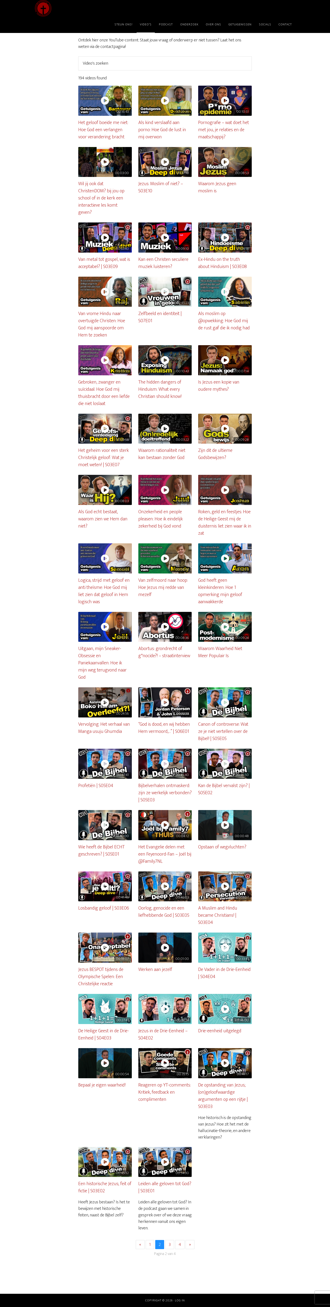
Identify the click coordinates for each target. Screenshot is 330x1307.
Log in (180, 1300)
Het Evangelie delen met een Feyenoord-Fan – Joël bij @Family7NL (164, 854)
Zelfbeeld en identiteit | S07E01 (160, 317)
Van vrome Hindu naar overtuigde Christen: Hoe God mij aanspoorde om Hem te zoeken (101, 324)
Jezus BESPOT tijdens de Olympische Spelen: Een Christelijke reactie (100, 977)
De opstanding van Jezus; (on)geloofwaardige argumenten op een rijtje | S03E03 (223, 1096)
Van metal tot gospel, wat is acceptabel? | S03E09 (104, 263)
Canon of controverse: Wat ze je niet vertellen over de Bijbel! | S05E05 (223, 731)
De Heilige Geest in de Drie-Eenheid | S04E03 (103, 1034)
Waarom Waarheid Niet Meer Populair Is (220, 652)
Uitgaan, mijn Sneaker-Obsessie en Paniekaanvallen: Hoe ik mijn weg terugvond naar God (102, 663)
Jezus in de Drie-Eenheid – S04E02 (163, 1034)
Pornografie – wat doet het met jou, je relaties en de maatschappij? (223, 130)
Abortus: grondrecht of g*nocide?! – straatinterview (164, 652)
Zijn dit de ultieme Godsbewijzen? (215, 454)
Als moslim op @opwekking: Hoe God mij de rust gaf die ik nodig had (224, 321)
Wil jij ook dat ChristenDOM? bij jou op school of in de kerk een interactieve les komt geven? (101, 198)
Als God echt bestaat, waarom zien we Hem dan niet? (102, 519)
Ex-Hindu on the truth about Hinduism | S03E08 (222, 263)
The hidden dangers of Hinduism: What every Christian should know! (159, 389)
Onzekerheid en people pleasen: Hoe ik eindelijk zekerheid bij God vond (160, 519)
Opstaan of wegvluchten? (222, 847)
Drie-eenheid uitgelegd (219, 1031)
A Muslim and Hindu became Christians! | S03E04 (217, 915)
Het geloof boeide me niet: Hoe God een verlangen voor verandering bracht (103, 130)
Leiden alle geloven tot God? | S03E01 (164, 1187)
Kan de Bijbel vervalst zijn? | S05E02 (224, 789)
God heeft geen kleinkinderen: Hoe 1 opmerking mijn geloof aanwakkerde (220, 591)
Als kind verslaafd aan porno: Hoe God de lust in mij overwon (162, 130)
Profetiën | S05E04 (95, 786)
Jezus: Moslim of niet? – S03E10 (160, 187)
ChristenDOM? (74, 8)
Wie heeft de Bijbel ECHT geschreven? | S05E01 (101, 850)
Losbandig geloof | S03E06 (103, 908)
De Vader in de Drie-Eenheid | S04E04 (224, 973)
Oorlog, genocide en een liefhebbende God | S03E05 (163, 911)
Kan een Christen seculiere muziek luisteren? (163, 263)
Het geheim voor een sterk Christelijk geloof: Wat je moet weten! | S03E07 (103, 457)
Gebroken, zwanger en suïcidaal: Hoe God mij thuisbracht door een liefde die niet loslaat (104, 393)
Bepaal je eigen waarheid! (102, 1085)
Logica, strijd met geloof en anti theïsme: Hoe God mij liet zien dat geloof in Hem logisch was (104, 591)
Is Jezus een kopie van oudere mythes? (218, 385)
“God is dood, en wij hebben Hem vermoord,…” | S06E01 (164, 727)
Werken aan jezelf (155, 970)
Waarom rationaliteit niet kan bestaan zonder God (161, 454)
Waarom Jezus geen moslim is (217, 187)
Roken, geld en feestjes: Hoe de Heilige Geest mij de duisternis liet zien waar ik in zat (224, 522)
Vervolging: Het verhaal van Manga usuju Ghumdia (104, 727)
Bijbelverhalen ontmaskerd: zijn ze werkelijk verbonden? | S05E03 (165, 793)
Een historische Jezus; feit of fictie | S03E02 (104, 1187)
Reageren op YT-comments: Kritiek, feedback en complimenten (164, 1092)
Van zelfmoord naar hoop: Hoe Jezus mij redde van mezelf (163, 587)
